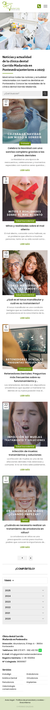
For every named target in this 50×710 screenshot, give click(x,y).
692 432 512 (32, 650)
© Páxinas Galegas (25, 707)
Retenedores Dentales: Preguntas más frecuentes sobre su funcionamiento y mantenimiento (25, 377)
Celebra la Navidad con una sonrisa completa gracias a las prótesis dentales (25, 151)
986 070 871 (19, 650)
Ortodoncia (25, 368)
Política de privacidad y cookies (30, 700)
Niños (25, 520)
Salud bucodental (25, 221)
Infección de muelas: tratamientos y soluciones (25, 453)
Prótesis (25, 143)
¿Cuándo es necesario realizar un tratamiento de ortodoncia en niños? (25, 529)
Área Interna (25, 702)
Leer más (25, 170)
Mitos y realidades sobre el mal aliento (25, 227)
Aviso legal (9, 700)
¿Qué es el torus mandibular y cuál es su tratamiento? (25, 301)
